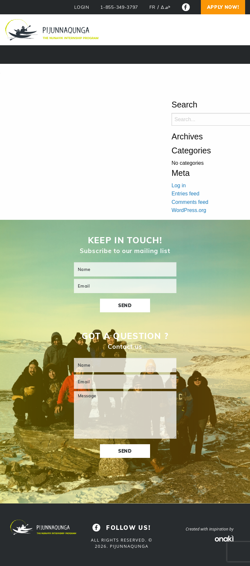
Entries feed (185, 193)
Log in (179, 185)
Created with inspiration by (209, 529)
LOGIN (81, 7)
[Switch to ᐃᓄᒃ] (166, 7)
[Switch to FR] (152, 7)
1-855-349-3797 (119, 7)
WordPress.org (189, 210)
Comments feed (190, 202)
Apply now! (223, 7)
